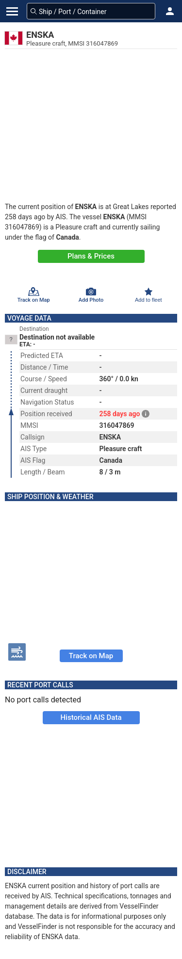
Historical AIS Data (90, 717)
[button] (170, 11)
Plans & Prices (91, 256)
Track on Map (91, 655)
